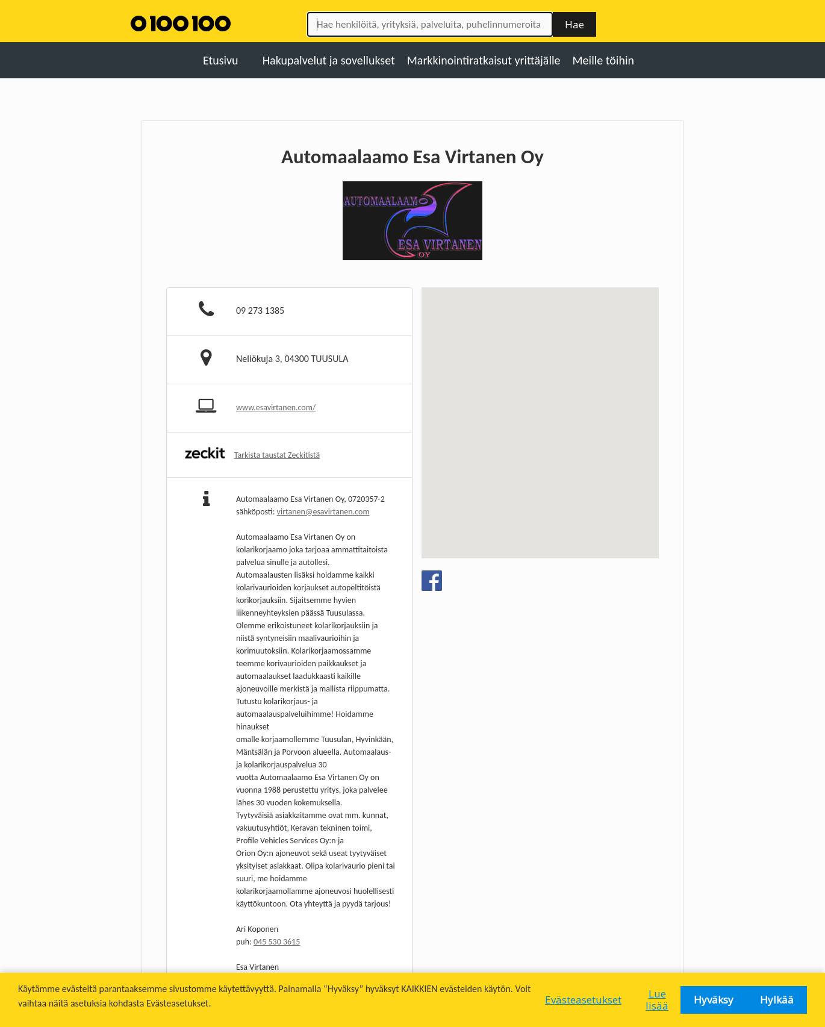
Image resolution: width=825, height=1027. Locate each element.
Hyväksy (713, 1000)
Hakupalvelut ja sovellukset (329, 60)
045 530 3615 (277, 942)
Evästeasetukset (583, 1000)
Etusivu (220, 60)
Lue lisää (657, 1000)
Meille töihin (604, 60)
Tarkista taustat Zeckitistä (277, 455)
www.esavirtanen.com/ (276, 407)
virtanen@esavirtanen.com (323, 512)
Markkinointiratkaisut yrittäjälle (484, 60)
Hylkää (777, 1000)
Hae (574, 24)
